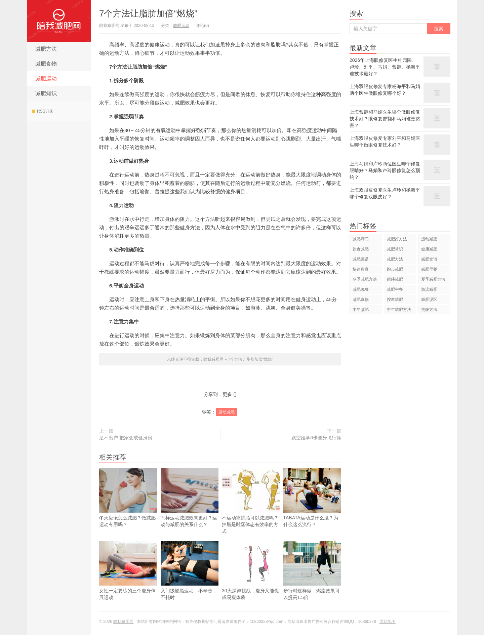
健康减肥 (429, 249)
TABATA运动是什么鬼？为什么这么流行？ (312, 507)
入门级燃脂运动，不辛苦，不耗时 (190, 580)
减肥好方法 (397, 239)
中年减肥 (361, 309)
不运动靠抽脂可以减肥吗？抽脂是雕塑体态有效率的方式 (251, 501)
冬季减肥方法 (365, 279)
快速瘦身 (361, 269)
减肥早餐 (429, 269)
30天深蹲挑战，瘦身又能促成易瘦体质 (251, 580)
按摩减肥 (395, 299)
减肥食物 (46, 64)
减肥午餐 (395, 289)
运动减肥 (226, 412)
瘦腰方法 (429, 309)
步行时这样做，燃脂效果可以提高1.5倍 (312, 580)
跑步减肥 (395, 269)
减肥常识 (395, 249)
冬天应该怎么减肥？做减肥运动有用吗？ (128, 497)
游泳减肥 (429, 289)
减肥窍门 (361, 239)
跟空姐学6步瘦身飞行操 (316, 437)
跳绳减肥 (395, 279)
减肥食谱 (429, 259)
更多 (227, 394)
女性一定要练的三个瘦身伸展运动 (128, 580)
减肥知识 (46, 93)
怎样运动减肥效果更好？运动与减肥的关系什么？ (190, 497)
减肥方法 (46, 49)
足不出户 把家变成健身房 (125, 437)
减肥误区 (429, 299)
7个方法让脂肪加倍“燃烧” (148, 13)
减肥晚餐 (361, 289)
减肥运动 (46, 78)
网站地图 (387, 621)
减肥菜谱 (361, 259)
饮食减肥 (361, 249)
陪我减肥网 (59, 21)
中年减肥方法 (399, 309)
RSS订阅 (42, 111)
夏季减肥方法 (433, 279)
